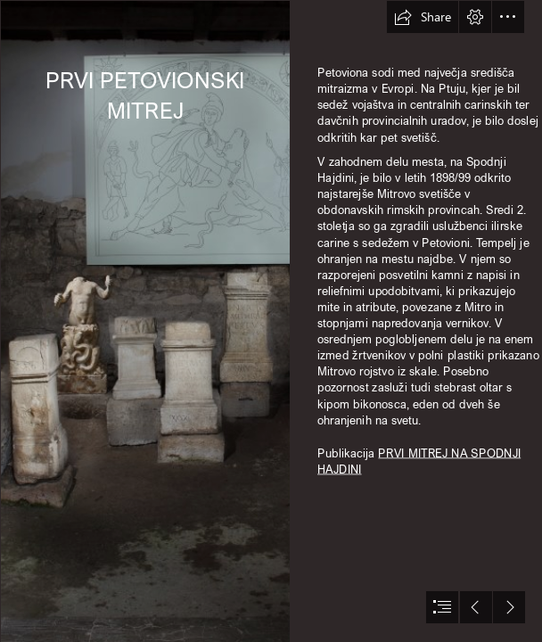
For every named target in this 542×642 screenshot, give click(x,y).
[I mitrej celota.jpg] (144, 321)
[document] (271, 321)
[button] (422, 17)
